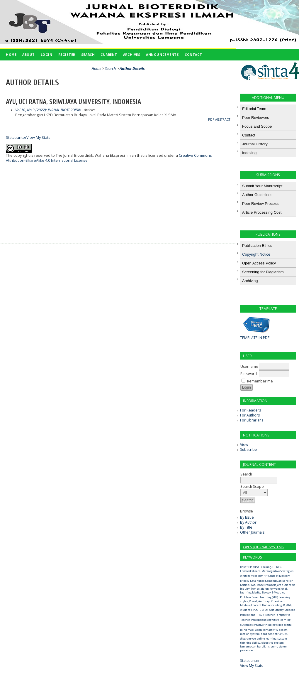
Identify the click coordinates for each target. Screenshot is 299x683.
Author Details (132, 68)
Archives (131, 54)
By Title (246, 527)
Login (46, 54)
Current (109, 54)
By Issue (247, 517)
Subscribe (248, 449)
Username (249, 366)
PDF (211, 119)
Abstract (222, 119)
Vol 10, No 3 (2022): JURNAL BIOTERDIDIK (48, 109)
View (244, 444)
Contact (193, 54)
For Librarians (251, 420)
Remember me (260, 381)
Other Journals (252, 532)
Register (66, 54)
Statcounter (250, 660)
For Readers (250, 410)
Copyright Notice (256, 254)
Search (258, 477)
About (28, 54)
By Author (248, 522)
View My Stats (251, 665)
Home (11, 54)
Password (248, 373)
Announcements (162, 54)
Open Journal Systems (263, 547)
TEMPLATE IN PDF (254, 337)
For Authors (250, 415)
